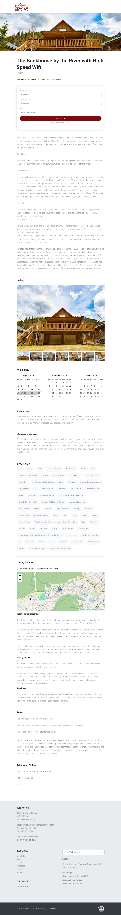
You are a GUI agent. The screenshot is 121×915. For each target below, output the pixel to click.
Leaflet (81, 609)
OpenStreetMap (91, 609)
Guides (20, 872)
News (19, 862)
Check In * (25, 91)
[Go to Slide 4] (62, 356)
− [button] (20, 580)
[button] (61, 318)
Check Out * (25, 100)
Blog (19, 859)
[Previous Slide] (22, 318)
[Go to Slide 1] (23, 356)
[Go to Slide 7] (101, 356)
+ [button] (20, 576)
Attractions (22, 866)
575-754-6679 (27, 831)
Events (20, 869)
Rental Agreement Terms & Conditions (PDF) (82, 864)
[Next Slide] (99, 318)
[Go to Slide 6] (88, 356)
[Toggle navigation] (102, 6)
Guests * (24, 108)
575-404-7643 (29, 828)
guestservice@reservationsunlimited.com (35, 825)
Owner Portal (22, 886)
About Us (21, 856)
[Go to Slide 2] (36, 356)
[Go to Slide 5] (75, 356)
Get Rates (60, 118)
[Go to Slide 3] (49, 356)
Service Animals (69, 867)
